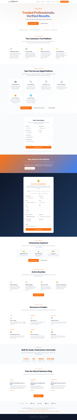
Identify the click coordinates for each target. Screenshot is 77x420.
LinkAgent (42, 411)
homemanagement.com (44, 409)
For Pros (57, 1)
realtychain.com (31, 409)
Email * (27, 200)
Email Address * (41, 126)
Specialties (41, 214)
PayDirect (31, 411)
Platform (42, 1)
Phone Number (28, 130)
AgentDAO (24, 411)
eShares (27, 411)
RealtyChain (41, 416)
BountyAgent (47, 411)
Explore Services (44, 23)
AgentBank (52, 411)
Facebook (33, 403)
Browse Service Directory (39, 107)
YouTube (54, 403)
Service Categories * (29, 214)
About (53, 1)
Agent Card (33, 417)
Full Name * (27, 126)
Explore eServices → (26, 107)
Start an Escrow (44, 260)
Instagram (40, 403)
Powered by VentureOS (42, 417)
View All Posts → (38, 395)
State (40, 204)
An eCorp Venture (13, 2)
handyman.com (37, 409)
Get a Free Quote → (33, 23)
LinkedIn (47, 403)
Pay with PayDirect (33, 260)
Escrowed (39, 411)
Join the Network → (38, 229)
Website (27, 224)
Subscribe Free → (29, 168)
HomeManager (56, 411)
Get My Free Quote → (38, 147)
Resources (48, 1)
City (26, 204)
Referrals (35, 411)
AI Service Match (51, 107)
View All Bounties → (38, 294)
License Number (28, 219)
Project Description (29, 139)
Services (37, 1)
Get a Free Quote (64, 1)
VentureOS (19, 411)
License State (41, 219)
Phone (40, 200)
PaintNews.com (14, 1)
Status (36, 417)
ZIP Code (40, 130)
